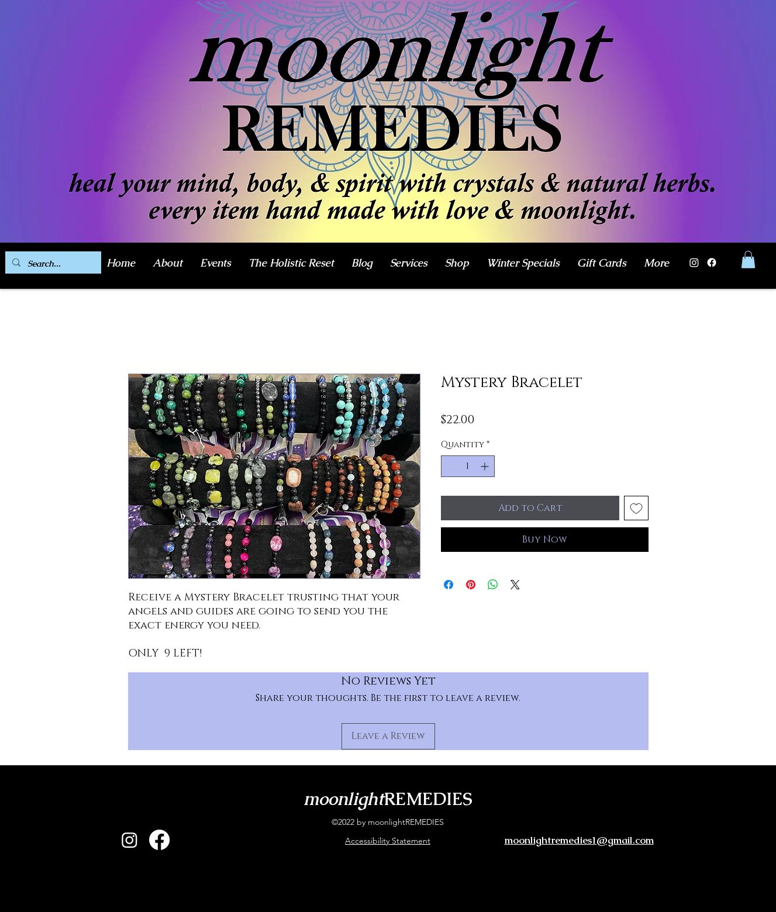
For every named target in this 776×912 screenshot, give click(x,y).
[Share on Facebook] (449, 585)
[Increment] (485, 466)
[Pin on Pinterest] (471, 585)
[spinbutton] (467, 466)
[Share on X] (515, 585)
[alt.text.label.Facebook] (159, 840)
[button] (748, 259)
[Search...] (52, 263)
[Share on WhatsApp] (493, 585)
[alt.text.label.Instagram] (129, 840)
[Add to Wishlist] (636, 508)
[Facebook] (712, 262)
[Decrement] (450, 466)
